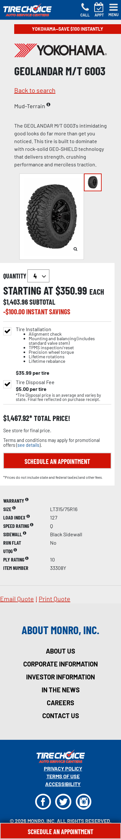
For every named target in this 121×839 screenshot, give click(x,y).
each (96, 292)
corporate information (60, 664)
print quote (54, 599)
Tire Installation (63, 345)
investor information (60, 677)
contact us (60, 715)
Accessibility (63, 784)
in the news (61, 690)
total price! (51, 418)
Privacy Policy (63, 768)
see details (28, 445)
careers (60, 703)
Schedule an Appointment (57, 461)
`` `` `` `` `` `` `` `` (38, 275)
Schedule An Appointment (60, 831)
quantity (26, 275)
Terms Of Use (63, 776)
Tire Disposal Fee (35, 382)
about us (60, 651)
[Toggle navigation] (113, 10)
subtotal (42, 301)
